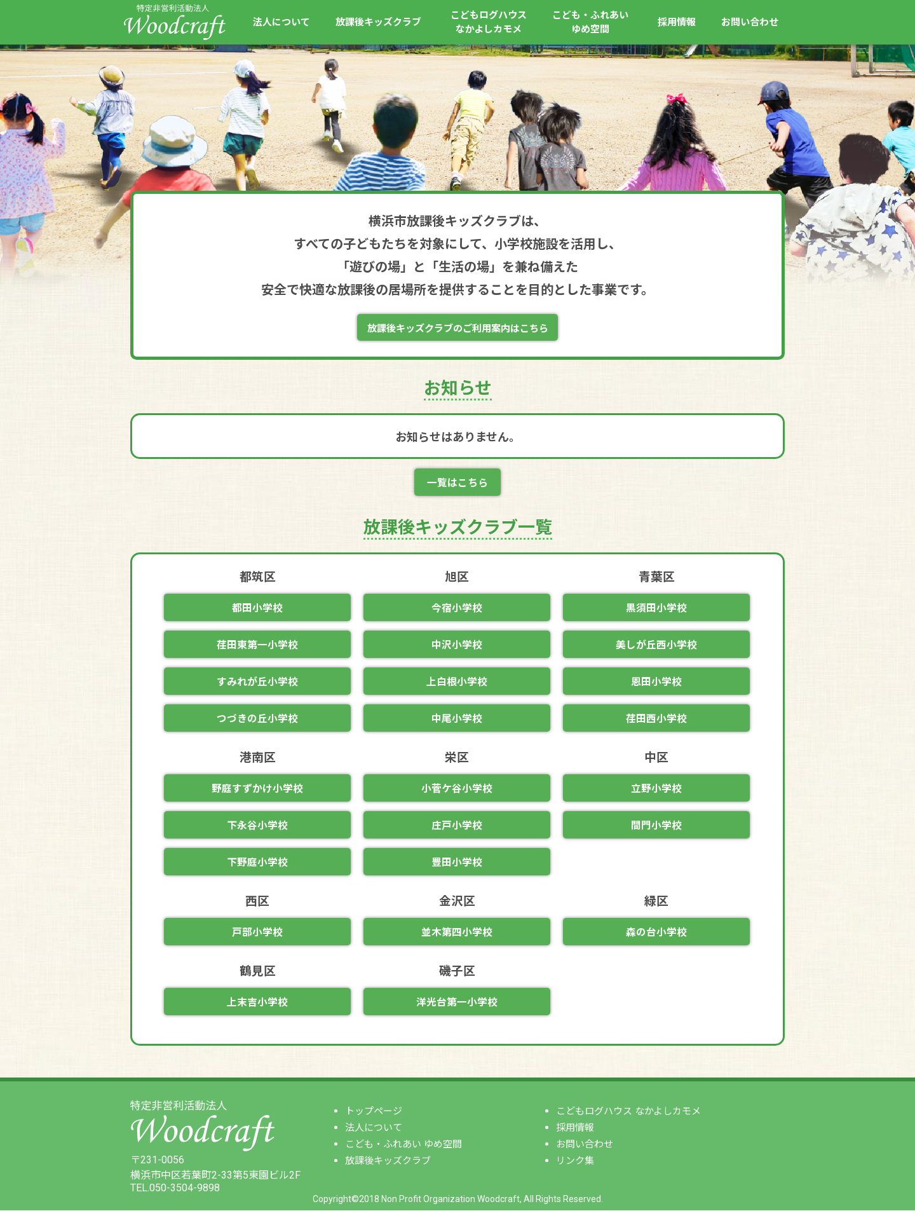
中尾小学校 (456, 723)
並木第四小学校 (456, 939)
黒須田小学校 (656, 611)
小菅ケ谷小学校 (456, 794)
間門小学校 (656, 831)
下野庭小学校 (257, 869)
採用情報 (677, 22)
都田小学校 (257, 611)
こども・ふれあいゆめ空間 (590, 23)
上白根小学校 (456, 686)
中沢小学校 (456, 648)
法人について (281, 22)
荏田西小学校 (656, 723)
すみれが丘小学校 (257, 686)
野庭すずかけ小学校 (257, 794)
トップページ (373, 1119)
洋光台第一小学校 (457, 1010)
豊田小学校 (456, 869)
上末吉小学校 (257, 1010)
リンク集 (575, 1168)
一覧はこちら (457, 485)
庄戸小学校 (456, 831)
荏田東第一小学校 (257, 648)
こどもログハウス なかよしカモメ (628, 1119)
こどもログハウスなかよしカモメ (489, 23)
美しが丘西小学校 (656, 648)
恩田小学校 (656, 686)
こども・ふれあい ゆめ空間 (403, 1152)
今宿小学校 (456, 611)
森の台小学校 (656, 939)
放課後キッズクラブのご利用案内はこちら (457, 329)
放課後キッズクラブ (378, 22)
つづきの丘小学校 (257, 723)
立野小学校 (656, 794)
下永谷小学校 (257, 831)
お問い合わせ (749, 22)
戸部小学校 (257, 939)
